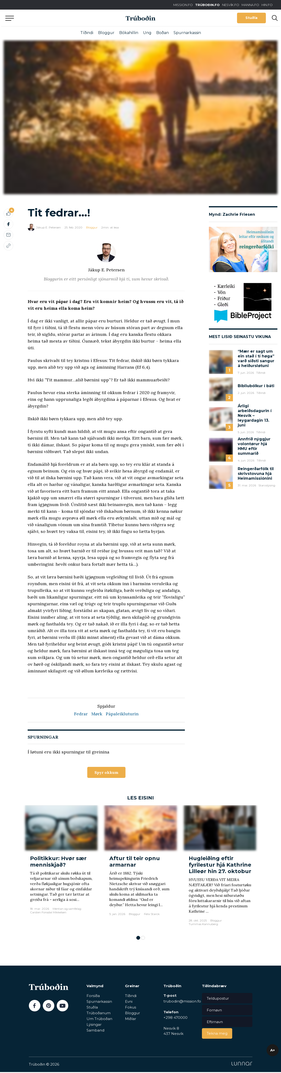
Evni (128, 1002)
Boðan (162, 32)
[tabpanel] (61, 869)
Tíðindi (86, 32)
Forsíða (93, 996)
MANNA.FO (250, 5)
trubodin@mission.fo (182, 1002)
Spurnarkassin (187, 32)
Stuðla (251, 18)
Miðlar (130, 1019)
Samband (95, 1031)
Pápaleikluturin (122, 714)
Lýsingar (94, 1025)
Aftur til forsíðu (45, 18)
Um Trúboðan (99, 1019)
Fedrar (81, 714)
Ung (147, 32)
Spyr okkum (106, 773)
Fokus (130, 1008)
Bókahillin (128, 32)
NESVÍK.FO (230, 5)
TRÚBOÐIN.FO (207, 5)
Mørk (96, 714)
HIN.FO (267, 5)
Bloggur (106, 32)
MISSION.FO (183, 5)
